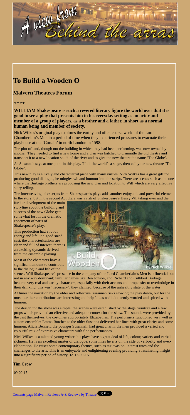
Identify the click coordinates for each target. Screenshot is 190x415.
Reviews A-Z (57, 394)
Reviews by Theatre (82, 394)
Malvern (40, 394)
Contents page (23, 394)
